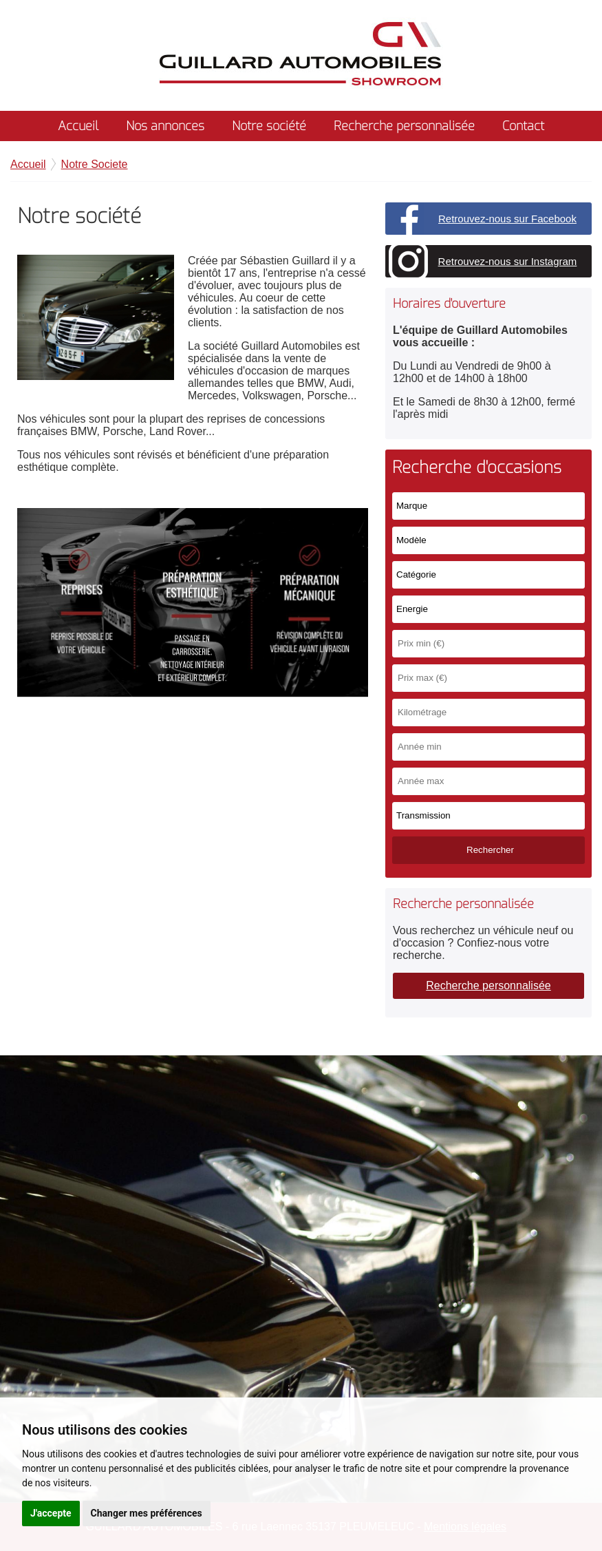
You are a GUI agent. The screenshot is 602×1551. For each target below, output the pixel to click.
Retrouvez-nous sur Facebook (507, 218)
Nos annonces (165, 126)
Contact (523, 126)
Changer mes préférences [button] (146, 1513)
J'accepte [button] (51, 1513)
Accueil (78, 126)
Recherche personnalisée (404, 126)
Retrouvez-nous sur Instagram (507, 261)
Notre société (269, 126)
